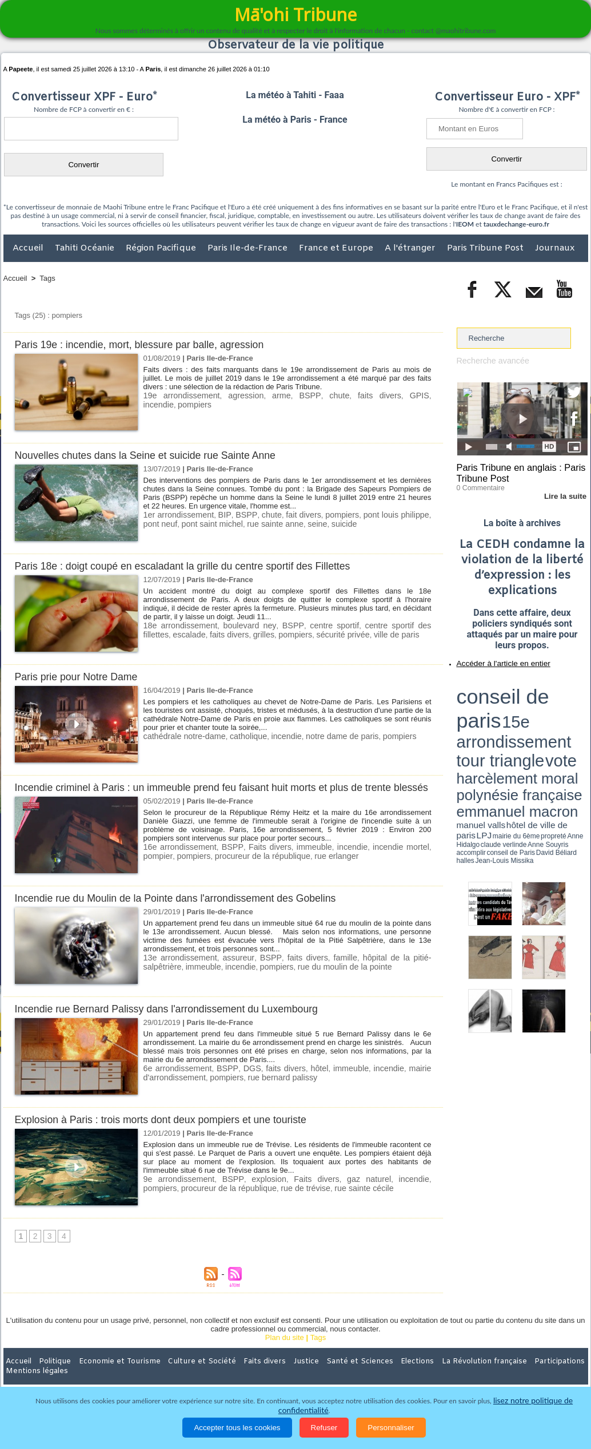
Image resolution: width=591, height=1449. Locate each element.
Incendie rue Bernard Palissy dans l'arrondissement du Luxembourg (178, 1021)
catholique (239, 736)
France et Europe (337, 248)
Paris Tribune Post (486, 248)
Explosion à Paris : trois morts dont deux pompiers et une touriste (172, 1132)
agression (234, 395)
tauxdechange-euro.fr (516, 224)
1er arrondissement (176, 514)
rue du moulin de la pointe (289, 978)
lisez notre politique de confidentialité (532, 1410)
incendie (415, 395)
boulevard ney (239, 625)
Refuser (324, 1427)
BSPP (290, 395)
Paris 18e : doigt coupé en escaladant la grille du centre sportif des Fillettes (195, 566)
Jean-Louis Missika (527, 724)
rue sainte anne (247, 523)
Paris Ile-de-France (248, 248)
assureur (227, 970)
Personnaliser (391, 1427)
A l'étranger (411, 248)
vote (568, 696)
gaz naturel (340, 1191)
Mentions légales (556, 1374)
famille (321, 970)
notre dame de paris (325, 736)
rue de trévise (256, 1200)
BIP (218, 514)
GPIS (385, 395)
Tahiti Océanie (86, 248)
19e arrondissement (177, 395)
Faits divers (256, 859)
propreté (495, 721)
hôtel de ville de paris (564, 714)
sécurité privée (299, 633)
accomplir (577, 721)
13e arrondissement (176, 970)
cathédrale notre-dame (180, 736)
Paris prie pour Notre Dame (81, 677)
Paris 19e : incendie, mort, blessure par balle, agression (149, 344)
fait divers (293, 514)
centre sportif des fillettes (386, 625)
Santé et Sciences (320, 1374)
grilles (226, 633)
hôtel (320, 1080)
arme (265, 395)
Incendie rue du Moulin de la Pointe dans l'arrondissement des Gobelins (188, 911)
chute (316, 395)
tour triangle (537, 696)
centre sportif (315, 625)
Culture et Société (182, 1374)
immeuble (295, 859)
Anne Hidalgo (513, 721)
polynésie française (549, 705)
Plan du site (284, 1350)
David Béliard (492, 724)
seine (286, 523)
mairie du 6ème (476, 721)
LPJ (460, 720)
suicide (310, 523)
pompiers (158, 403)
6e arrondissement (176, 1080)
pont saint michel (190, 523)
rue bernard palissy (270, 1089)
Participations (500, 1374)
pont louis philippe (381, 514)
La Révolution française (431, 1374)
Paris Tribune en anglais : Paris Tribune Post (516, 471)
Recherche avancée (490, 360)
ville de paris (348, 633)
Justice (273, 1374)
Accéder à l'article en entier (494, 659)
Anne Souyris (559, 721)
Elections (371, 1374)
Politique (50, 1374)
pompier (416, 859)
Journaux (554, 248)
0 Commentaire (478, 484)
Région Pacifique (162, 248)
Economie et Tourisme (108, 1374)
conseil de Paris (469, 724)
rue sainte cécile (310, 1200)
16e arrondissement (176, 859)
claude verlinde (536, 721)
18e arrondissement (176, 625)
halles (507, 724)
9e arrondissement (175, 1191)
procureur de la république (221, 867)
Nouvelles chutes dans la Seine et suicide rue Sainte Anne (155, 455)
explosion (253, 1191)
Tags (47, 278)
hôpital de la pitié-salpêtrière (382, 970)
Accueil (29, 248)
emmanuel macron (487, 713)
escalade (158, 633)
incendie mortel (373, 859)
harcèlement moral (487, 705)
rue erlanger (289, 867)
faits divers (351, 395)
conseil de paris (492, 685)
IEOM (465, 224)
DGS (250, 1080)
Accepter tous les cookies (237, 1427)
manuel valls (530, 714)
